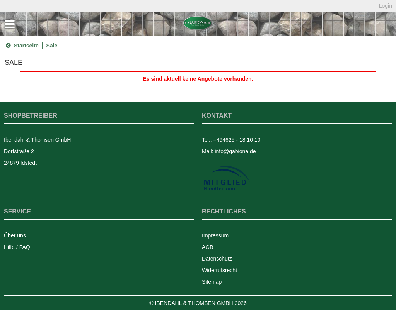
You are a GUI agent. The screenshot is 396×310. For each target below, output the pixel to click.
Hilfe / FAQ (17, 247)
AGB (207, 247)
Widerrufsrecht (219, 270)
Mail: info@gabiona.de (229, 151)
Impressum (215, 235)
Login (385, 6)
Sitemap (212, 282)
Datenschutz (217, 259)
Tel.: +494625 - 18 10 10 (231, 140)
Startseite (21, 45)
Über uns (15, 235)
